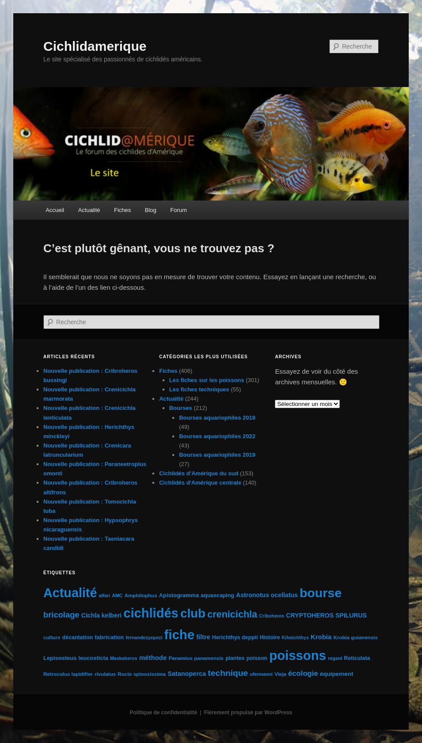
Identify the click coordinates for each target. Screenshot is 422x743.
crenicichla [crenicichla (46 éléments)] (232, 614)
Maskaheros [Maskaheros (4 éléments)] (123, 658)
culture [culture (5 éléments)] (52, 637)
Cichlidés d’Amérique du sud (198, 473)
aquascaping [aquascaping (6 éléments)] (217, 595)
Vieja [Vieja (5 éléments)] (280, 674)
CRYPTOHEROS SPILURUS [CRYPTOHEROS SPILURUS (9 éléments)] (326, 615)
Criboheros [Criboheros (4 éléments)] (271, 615)
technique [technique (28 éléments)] (228, 673)
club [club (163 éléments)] (192, 613)
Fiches (122, 210)
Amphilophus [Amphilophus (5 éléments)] (141, 595)
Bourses (180, 408)
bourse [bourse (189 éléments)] (321, 593)
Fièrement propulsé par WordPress (248, 712)
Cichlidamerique (94, 46)
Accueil (55, 210)
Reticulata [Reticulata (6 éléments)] (357, 658)
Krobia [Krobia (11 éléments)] (321, 637)
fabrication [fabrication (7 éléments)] (109, 637)
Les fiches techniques (199, 389)
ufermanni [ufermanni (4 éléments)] (261, 674)
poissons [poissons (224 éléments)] (297, 655)
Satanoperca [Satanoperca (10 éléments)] (186, 673)
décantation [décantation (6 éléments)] (77, 637)
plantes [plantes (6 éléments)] (234, 658)
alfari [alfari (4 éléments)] (104, 595)
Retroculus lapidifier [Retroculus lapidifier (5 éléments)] (68, 674)
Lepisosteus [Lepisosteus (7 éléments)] (59, 658)
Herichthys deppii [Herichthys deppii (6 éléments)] (235, 637)
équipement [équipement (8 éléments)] (337, 674)
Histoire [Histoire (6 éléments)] (270, 637)
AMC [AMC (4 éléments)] (117, 595)
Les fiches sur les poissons (206, 380)
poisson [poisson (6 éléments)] (257, 658)
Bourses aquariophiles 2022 (217, 436)
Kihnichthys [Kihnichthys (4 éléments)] (295, 637)
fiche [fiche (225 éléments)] (179, 634)
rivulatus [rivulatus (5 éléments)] (105, 674)
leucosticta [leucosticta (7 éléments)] (93, 658)
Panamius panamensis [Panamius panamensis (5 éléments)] (196, 658)
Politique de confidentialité (164, 712)
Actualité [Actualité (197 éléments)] (70, 593)
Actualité (89, 210)
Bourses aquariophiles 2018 (217, 417)
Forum (178, 210)
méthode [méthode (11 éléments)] (153, 657)
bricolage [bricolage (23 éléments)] (61, 614)
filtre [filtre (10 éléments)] (203, 637)
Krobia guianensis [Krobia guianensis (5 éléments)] (356, 637)
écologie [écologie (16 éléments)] (303, 673)
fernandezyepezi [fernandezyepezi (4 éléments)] (143, 637)
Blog (150, 210)
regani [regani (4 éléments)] (335, 658)
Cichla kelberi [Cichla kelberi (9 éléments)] (101, 615)
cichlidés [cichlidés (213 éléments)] (151, 613)
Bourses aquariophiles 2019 (217, 454)
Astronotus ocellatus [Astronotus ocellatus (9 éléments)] (267, 595)
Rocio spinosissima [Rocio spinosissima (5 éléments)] (142, 674)
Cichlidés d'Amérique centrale (200, 482)
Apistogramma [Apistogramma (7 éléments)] (179, 595)
